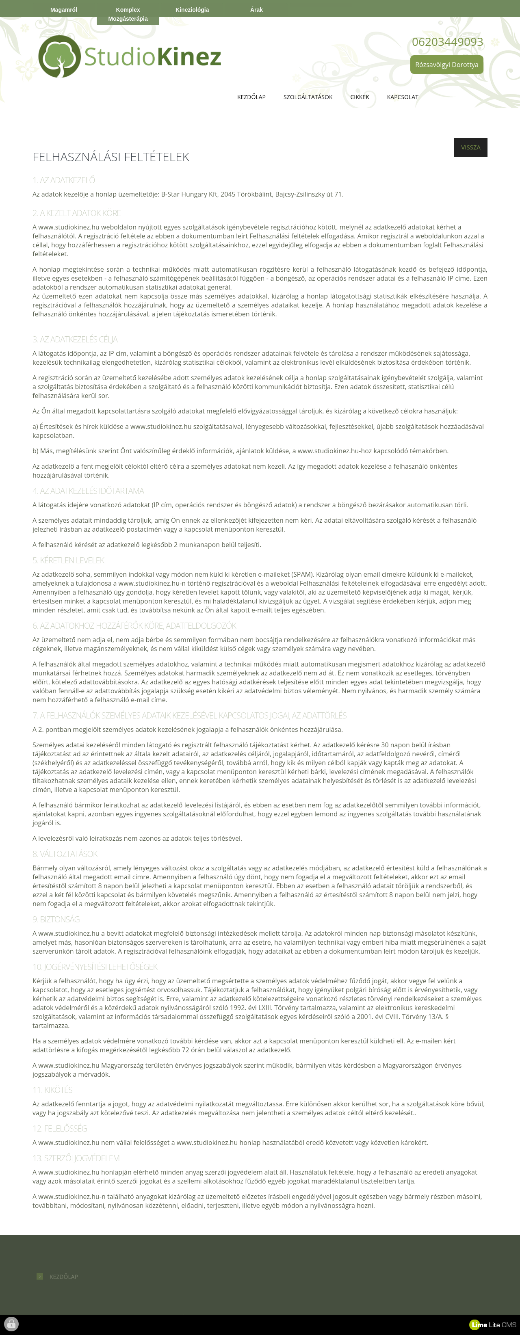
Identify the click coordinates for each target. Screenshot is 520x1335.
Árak (256, 9)
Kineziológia (192, 9)
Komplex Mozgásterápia (128, 14)
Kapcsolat (402, 97)
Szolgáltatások (308, 97)
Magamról (63, 9)
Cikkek (360, 97)
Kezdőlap (251, 97)
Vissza (471, 147)
